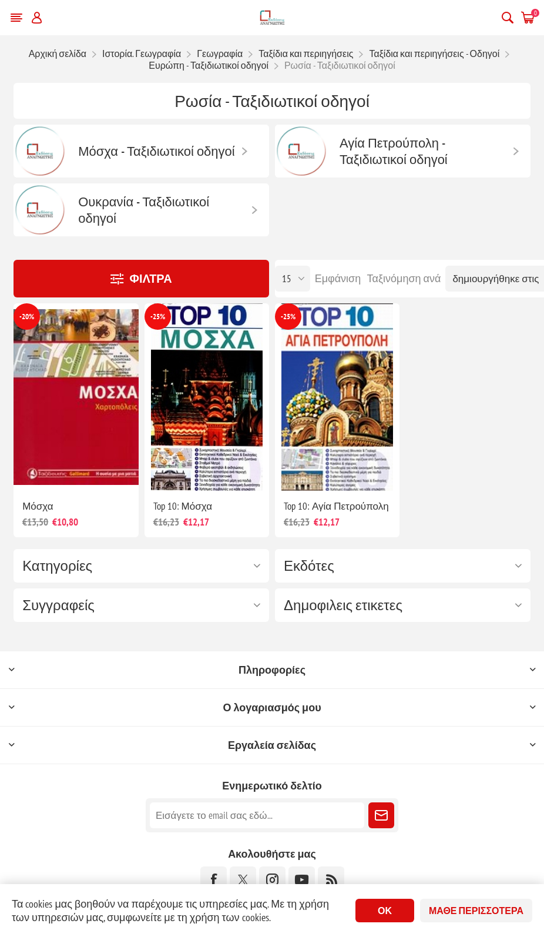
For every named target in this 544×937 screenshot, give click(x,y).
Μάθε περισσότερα (476, 910)
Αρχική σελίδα (57, 53)
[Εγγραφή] (257, 815)
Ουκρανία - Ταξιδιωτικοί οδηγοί (143, 209)
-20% (26, 317)
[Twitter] (243, 879)
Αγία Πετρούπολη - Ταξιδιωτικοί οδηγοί (394, 151)
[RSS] (331, 879)
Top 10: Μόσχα (182, 506)
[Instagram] (272, 879)
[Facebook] (213, 879)
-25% (157, 317)
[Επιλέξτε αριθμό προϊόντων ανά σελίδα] (292, 279)
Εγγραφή (381, 815)
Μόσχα (37, 506)
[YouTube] (301, 879)
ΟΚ (385, 910)
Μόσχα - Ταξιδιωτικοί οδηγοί (156, 151)
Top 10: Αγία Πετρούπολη (336, 506)
